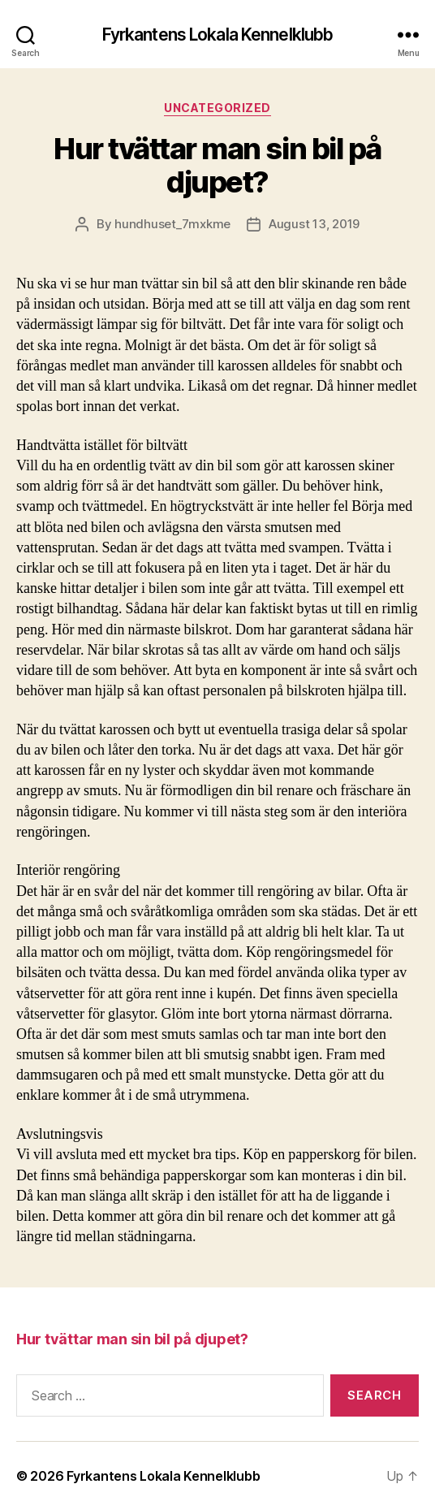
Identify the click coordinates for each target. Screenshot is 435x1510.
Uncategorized (217, 108)
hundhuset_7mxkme (172, 223)
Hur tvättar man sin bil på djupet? (217, 165)
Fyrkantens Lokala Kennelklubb (218, 34)
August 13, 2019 (314, 223)
